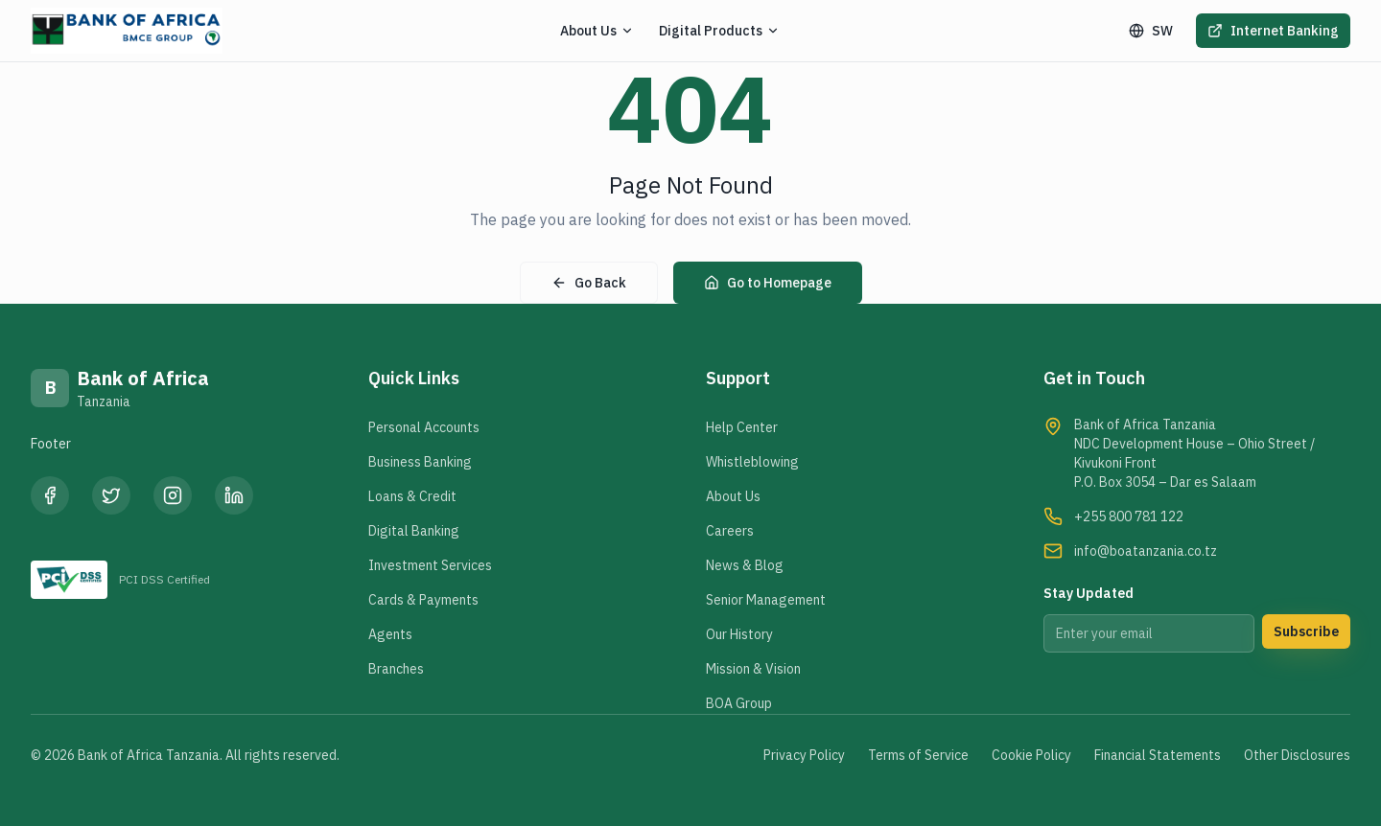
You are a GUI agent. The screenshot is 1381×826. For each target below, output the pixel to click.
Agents (390, 634)
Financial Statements (1157, 755)
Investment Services (430, 565)
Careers (730, 530)
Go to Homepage (767, 282)
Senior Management (766, 599)
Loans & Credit (412, 496)
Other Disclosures (1297, 755)
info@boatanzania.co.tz (1145, 551)
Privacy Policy (804, 755)
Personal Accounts (424, 427)
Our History (739, 634)
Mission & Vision (753, 668)
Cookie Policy (1031, 755)
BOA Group (739, 703)
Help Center (742, 427)
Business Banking (420, 461)
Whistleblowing (752, 461)
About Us (733, 496)
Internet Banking (1273, 30)
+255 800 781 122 (1128, 516)
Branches (396, 668)
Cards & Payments (423, 599)
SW (1151, 30)
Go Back (588, 282)
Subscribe (1306, 631)
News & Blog (745, 565)
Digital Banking (413, 530)
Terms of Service (918, 755)
